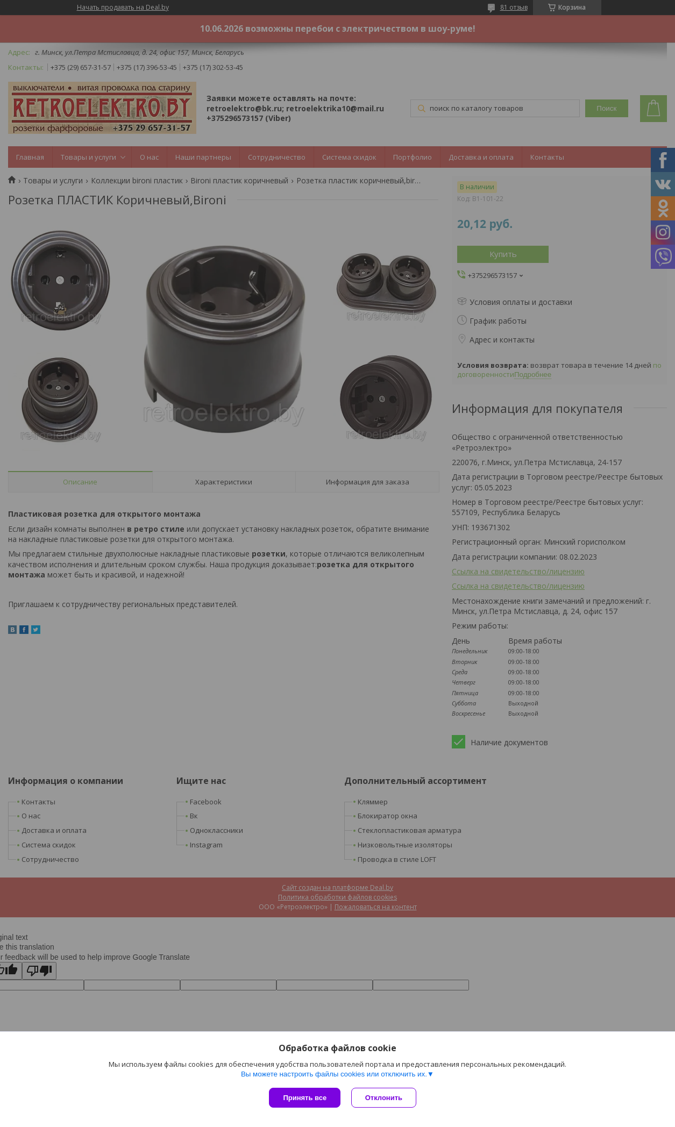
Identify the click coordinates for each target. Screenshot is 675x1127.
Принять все (304, 1098)
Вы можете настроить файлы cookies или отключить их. (334, 1074)
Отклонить (383, 1098)
